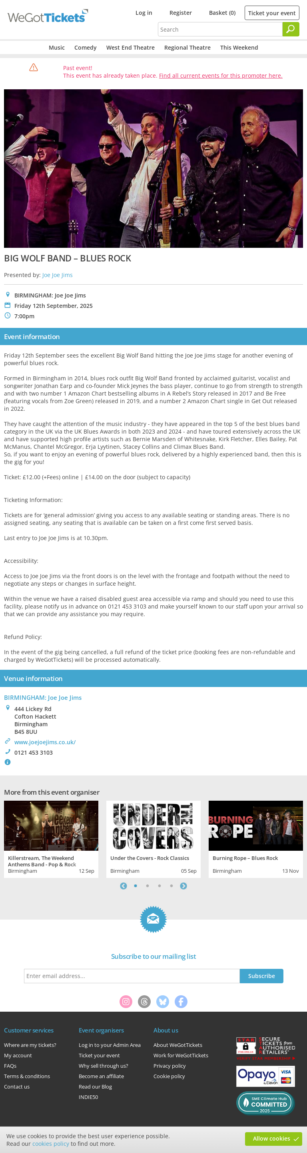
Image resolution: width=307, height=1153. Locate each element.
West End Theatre (130, 47)
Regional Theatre (187, 47)
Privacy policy (170, 1065)
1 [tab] (136, 886)
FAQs (10, 1065)
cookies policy (50, 1143)
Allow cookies (271, 1138)
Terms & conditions (27, 1076)
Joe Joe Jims (57, 275)
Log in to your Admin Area (110, 1045)
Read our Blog (95, 1086)
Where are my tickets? (30, 1045)
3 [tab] (159, 886)
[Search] (291, 29)
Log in (144, 12)
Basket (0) (222, 12)
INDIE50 (88, 1097)
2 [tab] (148, 886)
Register (180, 12)
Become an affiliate (101, 1076)
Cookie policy (169, 1076)
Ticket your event (272, 13)
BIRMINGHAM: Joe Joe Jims (43, 697)
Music (57, 47)
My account (18, 1055)
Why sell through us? (103, 1065)
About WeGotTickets (178, 1045)
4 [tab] (171, 886)
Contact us (17, 1086)
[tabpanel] (51, 838)
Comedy (85, 47)
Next (183, 886)
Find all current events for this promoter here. (221, 75)
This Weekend (239, 47)
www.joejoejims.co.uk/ (45, 742)
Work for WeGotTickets (181, 1055)
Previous (124, 886)
